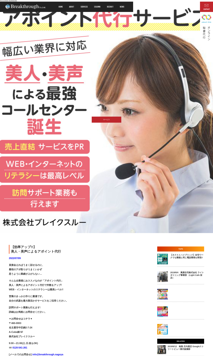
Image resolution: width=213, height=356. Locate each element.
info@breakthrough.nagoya (47, 354)
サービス (106, 119)
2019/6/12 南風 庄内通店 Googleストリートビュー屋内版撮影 (186, 347)
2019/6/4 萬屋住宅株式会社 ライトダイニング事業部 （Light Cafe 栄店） (187, 275)
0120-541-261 (19, 347)
